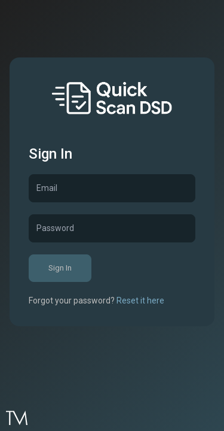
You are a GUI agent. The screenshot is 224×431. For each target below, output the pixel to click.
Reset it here (140, 300)
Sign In (60, 267)
